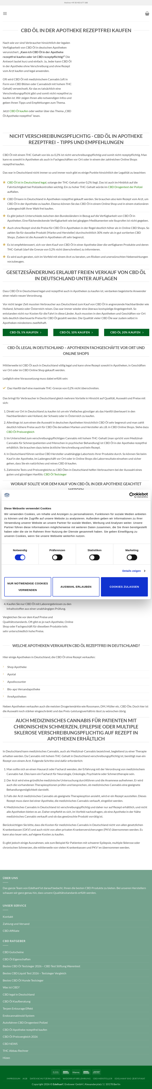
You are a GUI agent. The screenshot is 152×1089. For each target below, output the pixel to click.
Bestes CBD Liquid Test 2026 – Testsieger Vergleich (34, 973)
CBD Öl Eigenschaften (17, 959)
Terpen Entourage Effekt (18, 1008)
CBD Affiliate (11, 930)
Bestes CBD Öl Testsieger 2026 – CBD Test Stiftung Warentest (41, 966)
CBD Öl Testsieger (55, 474)
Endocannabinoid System (18, 1015)
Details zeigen (131, 570)
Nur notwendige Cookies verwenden (27, 587)
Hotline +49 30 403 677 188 (76, 3)
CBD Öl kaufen (18, 111)
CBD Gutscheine (13, 952)
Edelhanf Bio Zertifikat (130, 1078)
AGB (25, 1078)
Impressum (13, 1078)
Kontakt (8, 916)
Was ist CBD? (11, 987)
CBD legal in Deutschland (19, 994)
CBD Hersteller (102, 1078)
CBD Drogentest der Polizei (125, 187)
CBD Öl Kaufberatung (16, 1001)
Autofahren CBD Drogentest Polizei (25, 1022)
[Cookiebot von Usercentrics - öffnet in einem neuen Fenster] (132, 495)
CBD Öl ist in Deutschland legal (26, 182)
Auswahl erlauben (75, 586)
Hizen (6, 1057)
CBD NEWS (10, 1043)
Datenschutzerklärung (45, 1078)
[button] (5, 13)
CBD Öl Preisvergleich (20, 431)
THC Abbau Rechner (15, 1050)
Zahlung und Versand (16, 923)
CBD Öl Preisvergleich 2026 (20, 1036)
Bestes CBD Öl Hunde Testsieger (23, 980)
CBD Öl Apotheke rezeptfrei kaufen (25, 1029)
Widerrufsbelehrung (77, 1078)
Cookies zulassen (124, 586)
